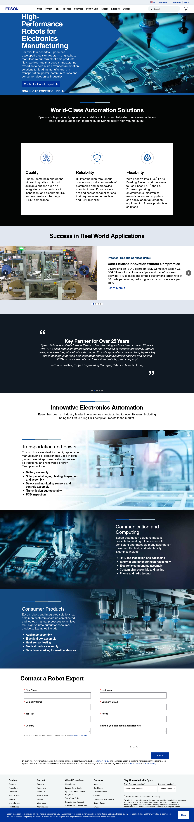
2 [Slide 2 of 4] (95, 304)
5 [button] (102, 390)
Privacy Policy (142, 802)
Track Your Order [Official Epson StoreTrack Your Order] (72, 798)
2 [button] (94, 390)
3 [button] (97, 390)
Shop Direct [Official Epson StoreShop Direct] (70, 784)
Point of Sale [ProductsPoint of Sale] (14, 795)
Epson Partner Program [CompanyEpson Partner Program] (103, 799)
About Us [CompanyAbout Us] (97, 784)
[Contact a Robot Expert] (41, 84)
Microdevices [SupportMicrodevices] (42, 807)
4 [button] (99, 390)
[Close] (183, 815)
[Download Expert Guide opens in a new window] (44, 91)
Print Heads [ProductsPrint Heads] (14, 807)
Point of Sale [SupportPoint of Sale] (42, 795)
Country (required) (166, 784)
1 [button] (92, 390)
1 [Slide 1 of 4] (93, 304)
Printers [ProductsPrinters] (12, 784)
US (152, 2)
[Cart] (186, 9)
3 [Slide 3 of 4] (98, 304)
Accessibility (177, 2)
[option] (97, 273)
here (113, 817)
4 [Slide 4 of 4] (100, 304)
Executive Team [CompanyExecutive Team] (100, 792)
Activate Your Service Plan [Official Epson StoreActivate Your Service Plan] (76, 806)
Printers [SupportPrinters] (40, 784)
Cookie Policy (137, 814)
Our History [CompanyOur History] (98, 788)
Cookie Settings (108, 814)
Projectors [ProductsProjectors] (13, 788)
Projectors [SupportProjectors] (41, 788)
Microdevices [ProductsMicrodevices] (14, 803)
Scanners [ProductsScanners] (13, 792)
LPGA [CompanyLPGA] (95, 807)
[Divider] (97, 402)
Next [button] (188, 273)
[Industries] (115, 9)
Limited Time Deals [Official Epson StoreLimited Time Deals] (73, 788)
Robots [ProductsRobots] (12, 799)
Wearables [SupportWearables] (41, 803)
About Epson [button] (164, 2)
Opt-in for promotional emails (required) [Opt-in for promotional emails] (143, 796)
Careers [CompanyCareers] (96, 795)
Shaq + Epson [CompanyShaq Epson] (99, 803)
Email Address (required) (134, 784)
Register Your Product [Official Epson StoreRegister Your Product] (74, 802)
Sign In (186, 2)
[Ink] (57, 9)
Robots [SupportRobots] (40, 799)
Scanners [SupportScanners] (41, 792)
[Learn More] (117, 288)
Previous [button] (5, 273)
